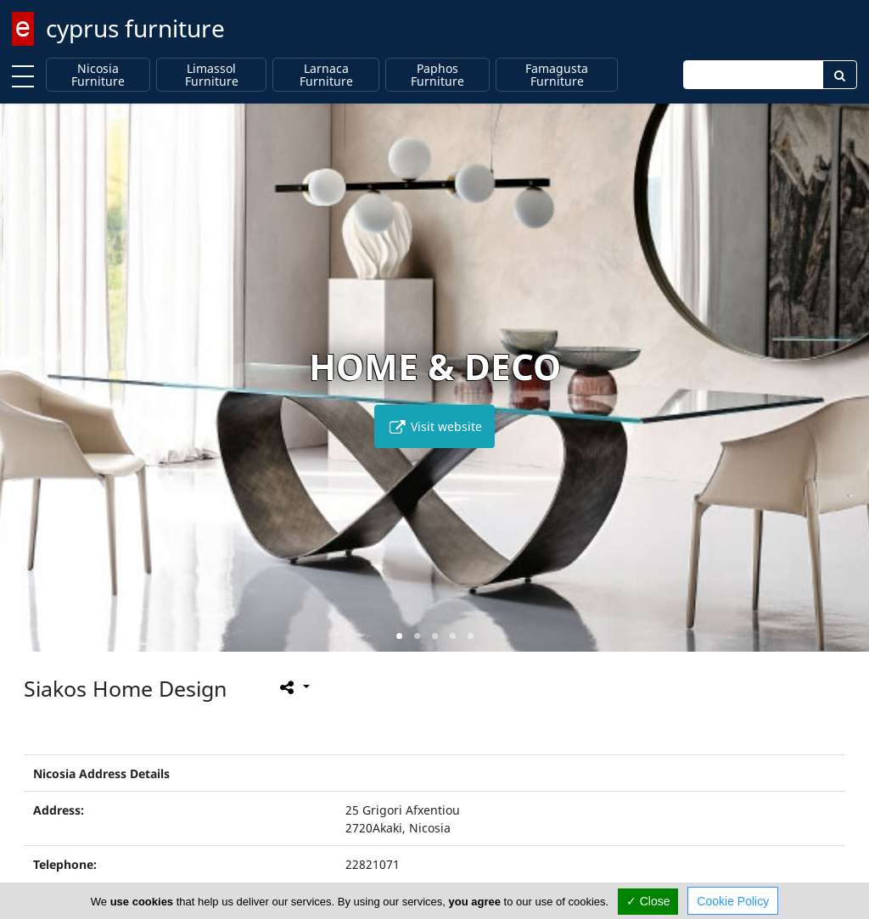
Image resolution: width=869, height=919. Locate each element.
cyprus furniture (135, 28)
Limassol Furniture (211, 75)
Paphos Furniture (437, 75)
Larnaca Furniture (326, 75)
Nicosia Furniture (98, 75)
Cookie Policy (733, 901)
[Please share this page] (293, 687)
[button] (399, 636)
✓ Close (648, 901)
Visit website (434, 426)
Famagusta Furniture (556, 75)
